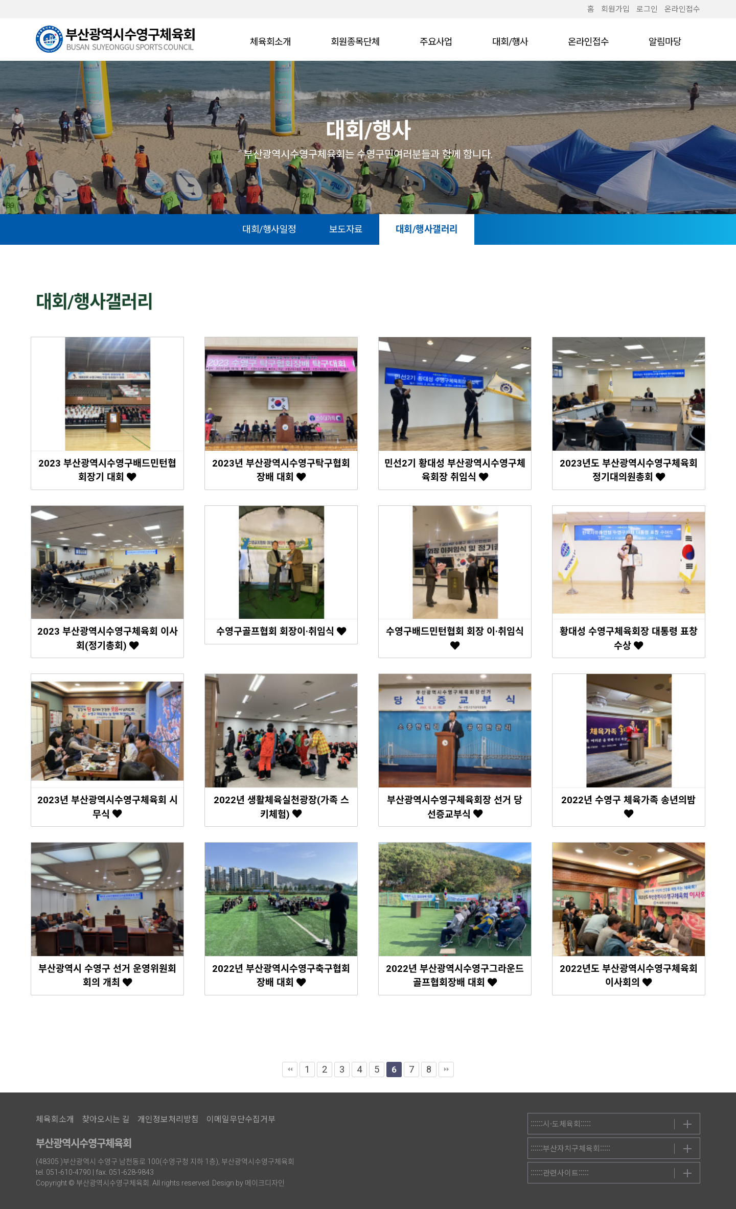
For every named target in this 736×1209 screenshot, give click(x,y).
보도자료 (364, 229)
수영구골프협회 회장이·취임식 (281, 631)
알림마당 (665, 41)
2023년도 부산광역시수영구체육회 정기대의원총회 (629, 470)
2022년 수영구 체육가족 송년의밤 (628, 807)
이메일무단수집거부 (240, 1119)
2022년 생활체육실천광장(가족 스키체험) (281, 807)
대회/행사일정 (287, 229)
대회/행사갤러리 (444, 229)
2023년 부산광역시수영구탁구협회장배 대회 (281, 470)
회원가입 (615, 9)
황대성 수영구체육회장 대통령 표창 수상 (629, 638)
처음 (289, 1069)
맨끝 (446, 1069)
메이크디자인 (265, 1183)
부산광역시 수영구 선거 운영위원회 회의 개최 (107, 975)
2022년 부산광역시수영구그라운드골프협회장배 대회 (455, 975)
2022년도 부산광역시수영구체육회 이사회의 (629, 975)
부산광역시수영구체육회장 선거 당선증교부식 (454, 807)
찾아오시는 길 (106, 1119)
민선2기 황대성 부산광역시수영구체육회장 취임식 (454, 470)
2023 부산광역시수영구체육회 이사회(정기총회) (107, 638)
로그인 (647, 9)
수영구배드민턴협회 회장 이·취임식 (455, 638)
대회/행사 (510, 41)
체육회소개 (270, 41)
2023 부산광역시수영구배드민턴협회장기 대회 (107, 470)
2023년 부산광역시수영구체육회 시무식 (107, 807)
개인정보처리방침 (168, 1119)
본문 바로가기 (0, 0)
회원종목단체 (355, 41)
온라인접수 (682, 9)
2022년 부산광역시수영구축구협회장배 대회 (281, 975)
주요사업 (436, 41)
